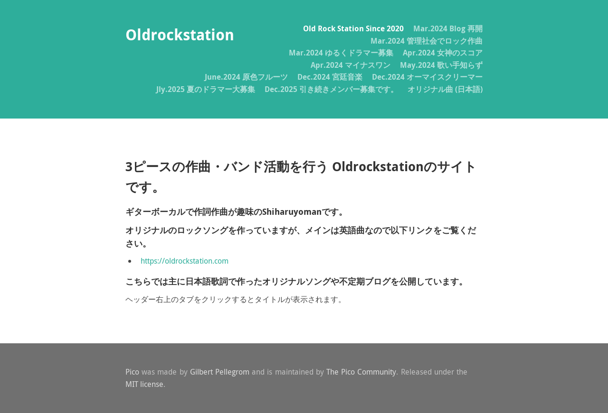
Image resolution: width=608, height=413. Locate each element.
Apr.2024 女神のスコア (443, 52)
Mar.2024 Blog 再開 (448, 28)
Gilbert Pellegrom (219, 372)
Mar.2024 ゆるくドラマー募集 (341, 52)
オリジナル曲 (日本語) (445, 89)
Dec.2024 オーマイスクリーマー (427, 77)
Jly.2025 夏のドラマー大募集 (205, 89)
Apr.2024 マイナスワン (350, 65)
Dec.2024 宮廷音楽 (329, 77)
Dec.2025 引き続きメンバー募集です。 (331, 89)
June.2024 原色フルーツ (246, 77)
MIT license (144, 384)
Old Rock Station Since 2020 (353, 28)
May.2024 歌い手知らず (441, 65)
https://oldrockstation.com (184, 261)
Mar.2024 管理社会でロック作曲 (426, 41)
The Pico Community (361, 372)
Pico (132, 372)
